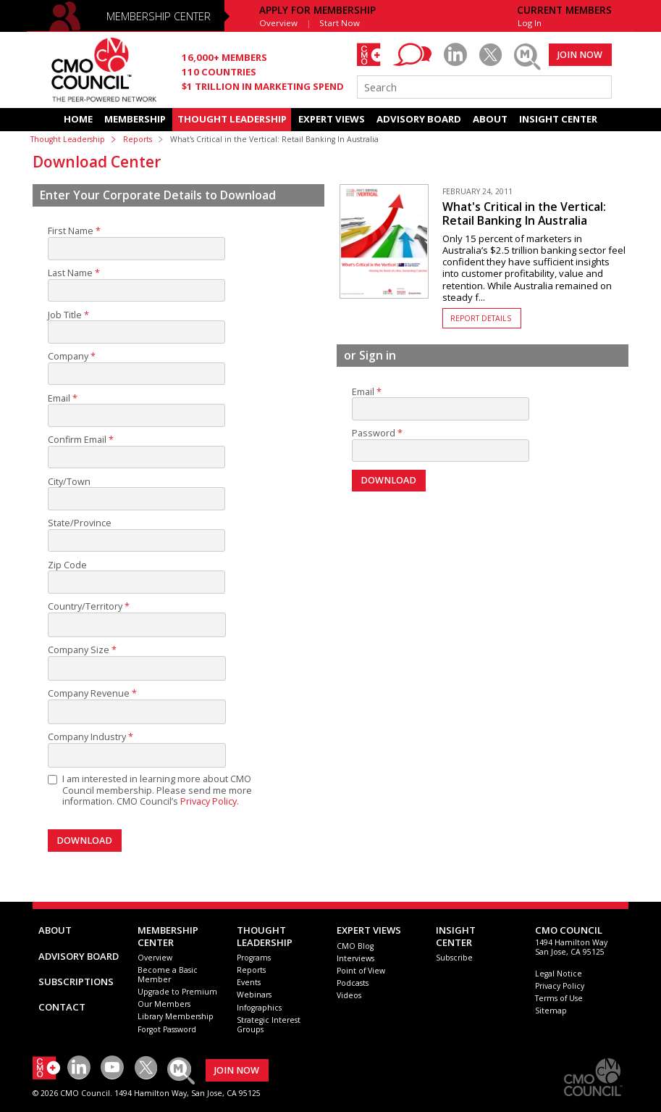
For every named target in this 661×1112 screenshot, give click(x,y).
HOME (78, 118)
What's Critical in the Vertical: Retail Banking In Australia (524, 213)
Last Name (70, 273)
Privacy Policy (559, 986)
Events (249, 982)
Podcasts (353, 983)
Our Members (164, 1004)
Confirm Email (77, 440)
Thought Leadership (67, 139)
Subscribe (454, 958)
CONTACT (61, 1006)
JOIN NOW (579, 55)
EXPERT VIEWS (331, 118)
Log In (530, 22)
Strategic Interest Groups (268, 1024)
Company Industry (87, 737)
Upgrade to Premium (177, 992)
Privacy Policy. (209, 801)
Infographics (259, 1008)
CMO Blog (355, 946)
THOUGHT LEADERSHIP (232, 118)
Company (68, 356)
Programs (254, 958)
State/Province (79, 523)
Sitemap (551, 1010)
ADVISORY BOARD (418, 118)
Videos (349, 995)
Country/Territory (85, 607)
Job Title (65, 315)
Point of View (361, 971)
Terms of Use (559, 998)
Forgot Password (167, 1029)
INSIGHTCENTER (456, 936)
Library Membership (176, 1016)
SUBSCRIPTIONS (76, 981)
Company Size (78, 650)
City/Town (69, 482)
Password (373, 433)
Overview (278, 22)
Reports (137, 139)
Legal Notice (558, 973)
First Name (70, 231)
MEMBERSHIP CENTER (158, 16)
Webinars (254, 994)
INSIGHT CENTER (558, 118)
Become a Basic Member (168, 974)
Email (59, 398)
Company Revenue (89, 694)
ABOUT (490, 118)
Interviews (355, 958)
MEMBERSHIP (135, 118)
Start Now (339, 22)
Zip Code (67, 565)
